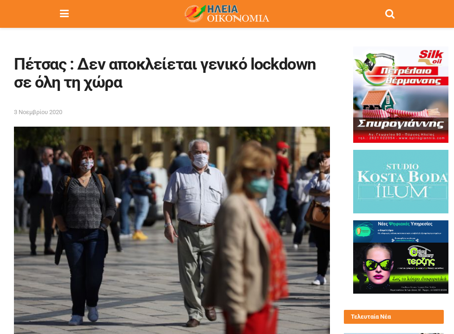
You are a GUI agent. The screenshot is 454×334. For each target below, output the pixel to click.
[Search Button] (390, 14)
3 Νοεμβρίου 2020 (38, 112)
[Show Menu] (64, 14)
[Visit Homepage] (227, 14)
